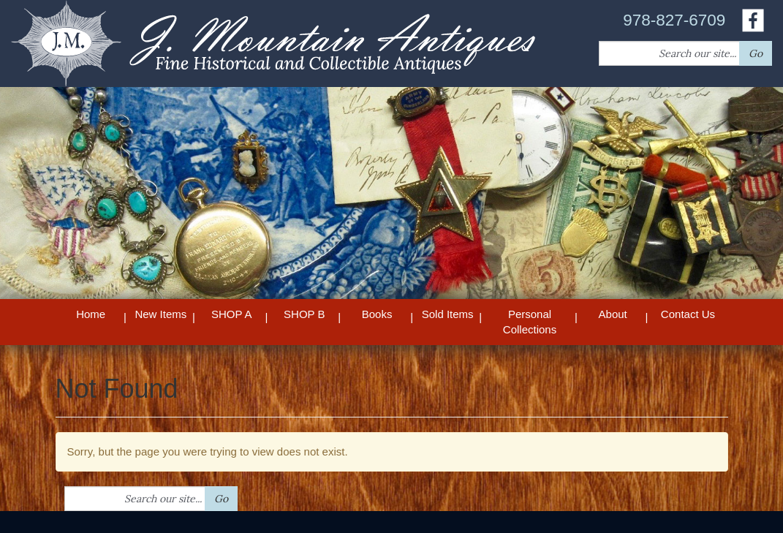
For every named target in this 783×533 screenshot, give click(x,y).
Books (377, 314)
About (613, 314)
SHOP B (304, 314)
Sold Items (448, 314)
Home (90, 314)
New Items (160, 314)
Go (756, 53)
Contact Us (688, 314)
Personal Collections (529, 322)
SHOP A (231, 314)
